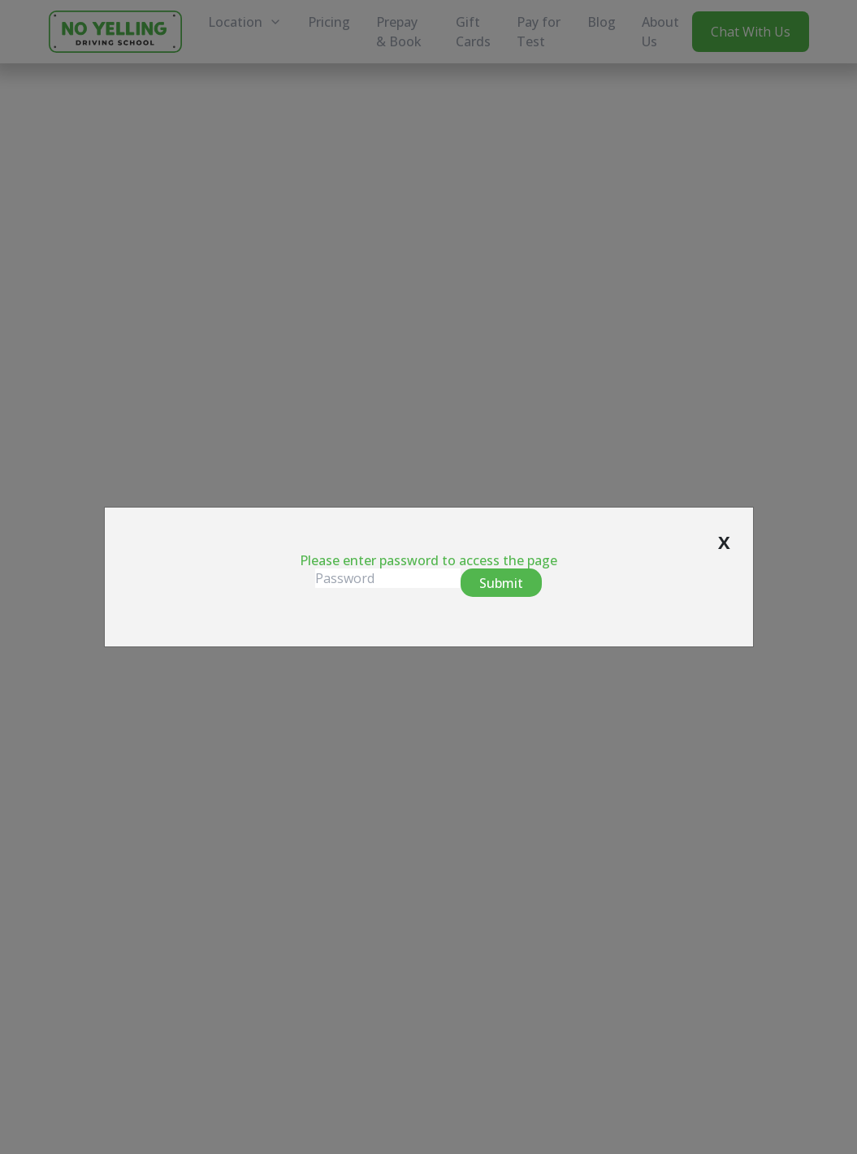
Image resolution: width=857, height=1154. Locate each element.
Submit (501, 583)
